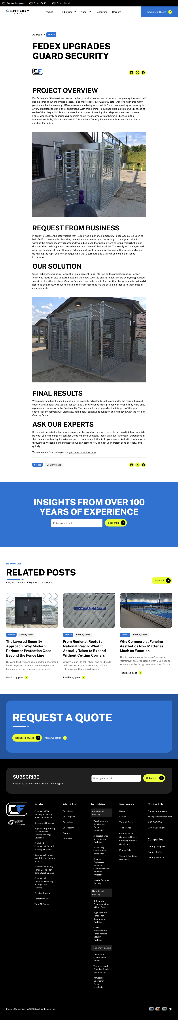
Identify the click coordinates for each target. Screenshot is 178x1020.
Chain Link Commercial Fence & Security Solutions (44, 846)
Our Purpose (69, 816)
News (122, 811)
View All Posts (126, 822)
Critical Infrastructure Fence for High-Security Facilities (100, 933)
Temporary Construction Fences (99, 957)
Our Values (68, 822)
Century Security (156, 857)
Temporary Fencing (101, 947)
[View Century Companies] (151, 1008)
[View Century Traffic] (157, 1008)
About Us (67, 838)
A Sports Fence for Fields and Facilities (100, 838)
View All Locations (156, 827)
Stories (122, 816)
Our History (68, 827)
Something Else (42, 898)
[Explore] (116, 522)
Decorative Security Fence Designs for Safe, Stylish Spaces (44, 869)
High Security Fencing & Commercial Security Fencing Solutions (44, 833)
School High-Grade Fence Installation (99, 850)
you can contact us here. (82, 452)
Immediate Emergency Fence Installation (98, 982)
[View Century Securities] (164, 1008)
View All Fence (41, 904)
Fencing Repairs (42, 893)
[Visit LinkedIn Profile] (170, 1009)
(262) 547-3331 (155, 822)
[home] (18, 12)
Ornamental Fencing (44, 823)
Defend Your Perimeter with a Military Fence (101, 904)
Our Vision (68, 811)
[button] (50, 11)
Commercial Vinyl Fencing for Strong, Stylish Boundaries (43, 814)
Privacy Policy (126, 850)
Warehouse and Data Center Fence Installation (100, 826)
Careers (66, 833)
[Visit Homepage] (16, 809)
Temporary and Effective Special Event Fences (101, 969)
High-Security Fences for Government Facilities (100, 917)
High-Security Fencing (98, 892)
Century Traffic (155, 852)
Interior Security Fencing (101, 882)
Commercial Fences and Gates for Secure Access (44, 858)
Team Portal (125, 827)
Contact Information (157, 811)
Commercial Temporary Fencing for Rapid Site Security (43, 883)
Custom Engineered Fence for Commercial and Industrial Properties (101, 867)
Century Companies (157, 846)
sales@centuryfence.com (160, 816)
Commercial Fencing (98, 812)
